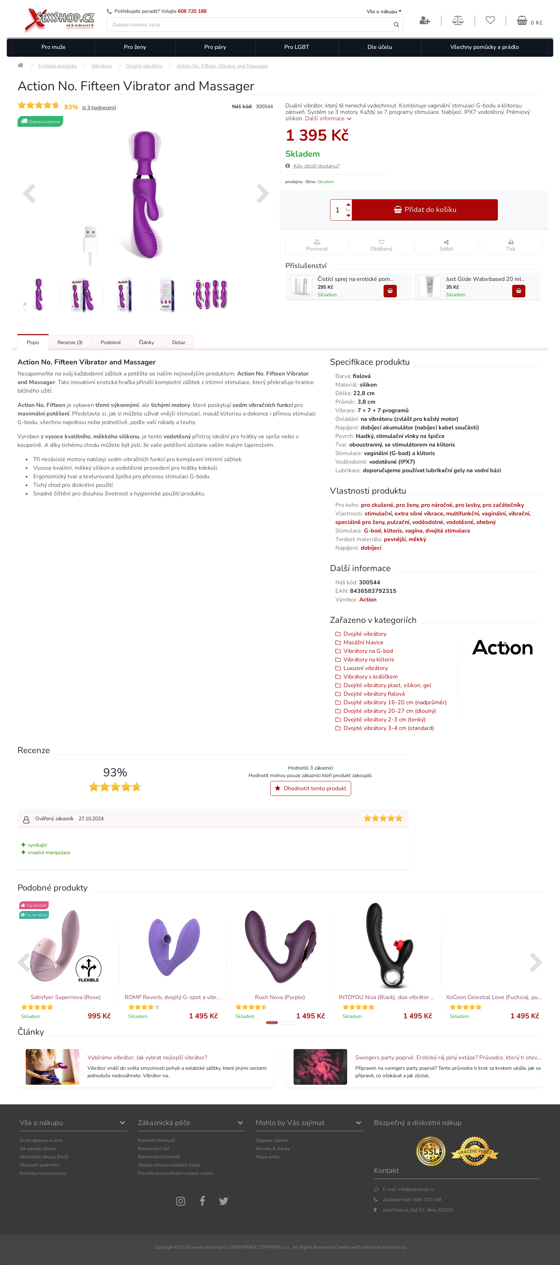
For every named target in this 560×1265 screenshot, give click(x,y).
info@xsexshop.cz (416, 1189)
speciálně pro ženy (359, 522)
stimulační (378, 514)
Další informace (329, 118)
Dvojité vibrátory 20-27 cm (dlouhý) (390, 711)
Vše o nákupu (382, 11)
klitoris (393, 531)
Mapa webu (268, 1157)
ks (348, 209)
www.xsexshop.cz (209, 1247)
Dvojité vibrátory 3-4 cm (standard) (389, 728)
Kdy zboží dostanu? (312, 166)
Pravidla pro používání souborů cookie (175, 1173)
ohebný (486, 522)
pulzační (398, 522)
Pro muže (53, 47)
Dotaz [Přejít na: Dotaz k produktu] (178, 342)
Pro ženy (135, 47)
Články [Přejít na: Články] (146, 342)
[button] (272, 1022)
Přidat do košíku (425, 210)
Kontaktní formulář (156, 1140)
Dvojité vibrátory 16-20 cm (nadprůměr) (395, 702)
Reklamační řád (153, 1148)
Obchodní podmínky (39, 1165)
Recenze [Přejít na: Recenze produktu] (70, 342)
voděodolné (427, 522)
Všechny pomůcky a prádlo (484, 47)
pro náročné (436, 505)
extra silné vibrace (419, 514)
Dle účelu (380, 47)
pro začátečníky (503, 505)
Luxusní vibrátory (366, 668)
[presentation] (29, 194)
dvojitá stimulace (447, 531)
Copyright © (166, 1247)
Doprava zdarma (272, 1140)
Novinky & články (273, 1148)
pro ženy (407, 505)
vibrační (519, 514)
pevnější (395, 539)
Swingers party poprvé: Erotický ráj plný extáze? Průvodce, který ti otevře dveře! (457, 1058)
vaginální (494, 514)
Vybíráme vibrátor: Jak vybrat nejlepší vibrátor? (147, 1058)
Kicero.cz (397, 1247)
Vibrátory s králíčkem (371, 677)
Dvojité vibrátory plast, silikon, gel (387, 685)
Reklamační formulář (159, 1157)
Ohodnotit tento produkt (310, 788)
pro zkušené (377, 505)
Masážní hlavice (364, 642)
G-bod (372, 531)
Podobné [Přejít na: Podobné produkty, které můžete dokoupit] (111, 342)
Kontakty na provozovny (43, 1173)
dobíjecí (371, 548)
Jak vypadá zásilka (38, 1148)
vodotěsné (460, 522)
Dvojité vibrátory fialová (374, 694)
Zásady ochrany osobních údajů (169, 1165)
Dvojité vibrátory (365, 634)
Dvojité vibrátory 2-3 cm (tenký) (385, 720)
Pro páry (215, 47)
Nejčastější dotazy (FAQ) (44, 1157)
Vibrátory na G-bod (368, 651)
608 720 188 (192, 11)
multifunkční (462, 514)
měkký (417, 539)
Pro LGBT (296, 47)
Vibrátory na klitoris (369, 660)
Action (367, 600)
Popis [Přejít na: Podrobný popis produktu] (33, 342)
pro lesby (467, 505)
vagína (413, 531)
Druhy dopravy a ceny (41, 1140)
